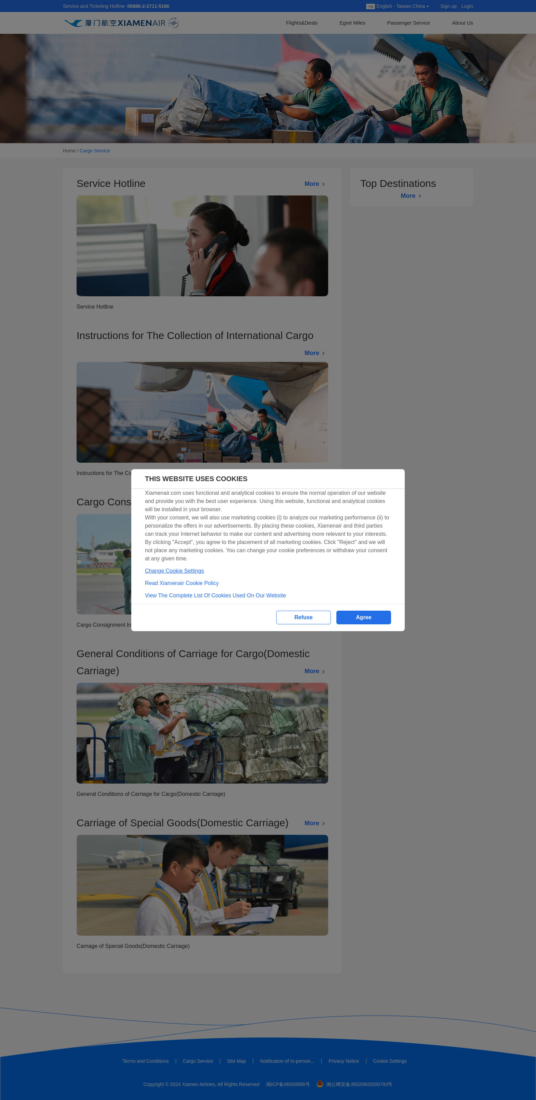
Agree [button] (363, 617)
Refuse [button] (303, 617)
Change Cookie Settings (174, 571)
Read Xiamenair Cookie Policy (182, 583)
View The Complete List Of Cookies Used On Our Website (215, 595)
